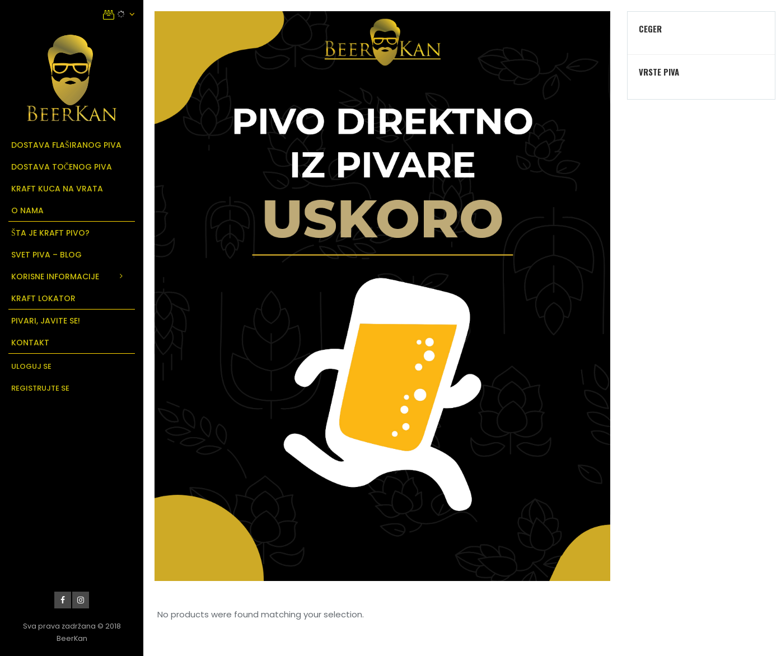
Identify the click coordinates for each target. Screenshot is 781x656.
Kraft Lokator (43, 298)
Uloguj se (31, 366)
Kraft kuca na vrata (57, 188)
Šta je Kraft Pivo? (50, 232)
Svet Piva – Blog (46, 254)
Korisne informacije (55, 276)
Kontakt (30, 342)
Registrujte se (40, 388)
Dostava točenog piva (61, 166)
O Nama (27, 210)
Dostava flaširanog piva (66, 145)
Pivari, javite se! (45, 320)
